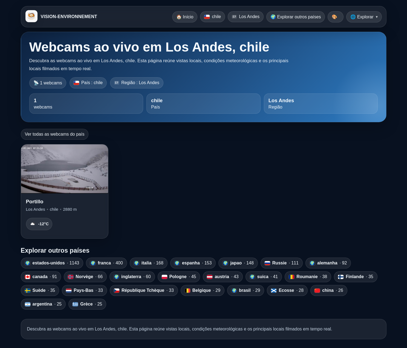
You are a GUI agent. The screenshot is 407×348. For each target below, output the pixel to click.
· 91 (41, 276)
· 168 (148, 263)
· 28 (287, 290)
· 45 (179, 276)
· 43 (222, 276)
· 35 (355, 276)
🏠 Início (185, 17)
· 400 (106, 263)
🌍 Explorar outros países (295, 17)
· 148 (238, 263)
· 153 (193, 263)
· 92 (328, 263)
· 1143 (52, 263)
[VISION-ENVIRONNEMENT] (31, 16)
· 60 (132, 276)
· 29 (202, 290)
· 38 (308, 276)
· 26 (328, 290)
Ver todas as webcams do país (55, 134)
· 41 (264, 276)
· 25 (43, 304)
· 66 (85, 276)
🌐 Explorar (361, 17)
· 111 (282, 263)
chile (212, 16)
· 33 (84, 290)
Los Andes (245, 16)
